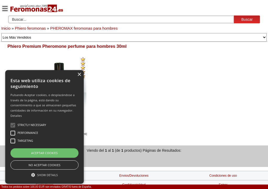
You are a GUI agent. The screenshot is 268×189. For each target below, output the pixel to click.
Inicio (5, 28)
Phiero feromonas (30, 28)
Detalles (16, 116)
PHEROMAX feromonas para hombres (84, 28)
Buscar (247, 19)
